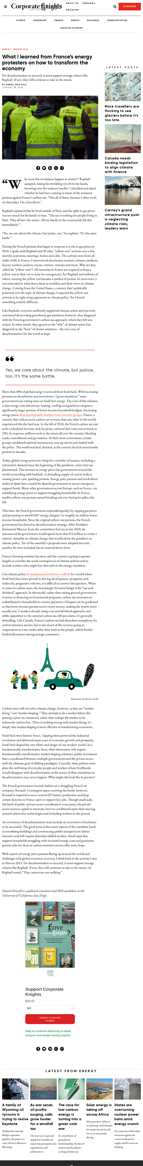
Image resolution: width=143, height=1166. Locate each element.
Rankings (89, 3)
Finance (58, 20)
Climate (20, 20)
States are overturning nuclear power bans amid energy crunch (126, 1114)
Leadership (40, 20)
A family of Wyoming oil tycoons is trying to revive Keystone (15, 1114)
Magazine (72, 10)
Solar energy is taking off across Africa (99, 1109)
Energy (75, 20)
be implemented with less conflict (48, 574)
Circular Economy (71, 28)
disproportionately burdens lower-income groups (50, 415)
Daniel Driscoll (16, 85)
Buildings (93, 20)
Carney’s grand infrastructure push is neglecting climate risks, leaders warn (122, 219)
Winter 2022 (20, 49)
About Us (72, 3)
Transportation (117, 20)
